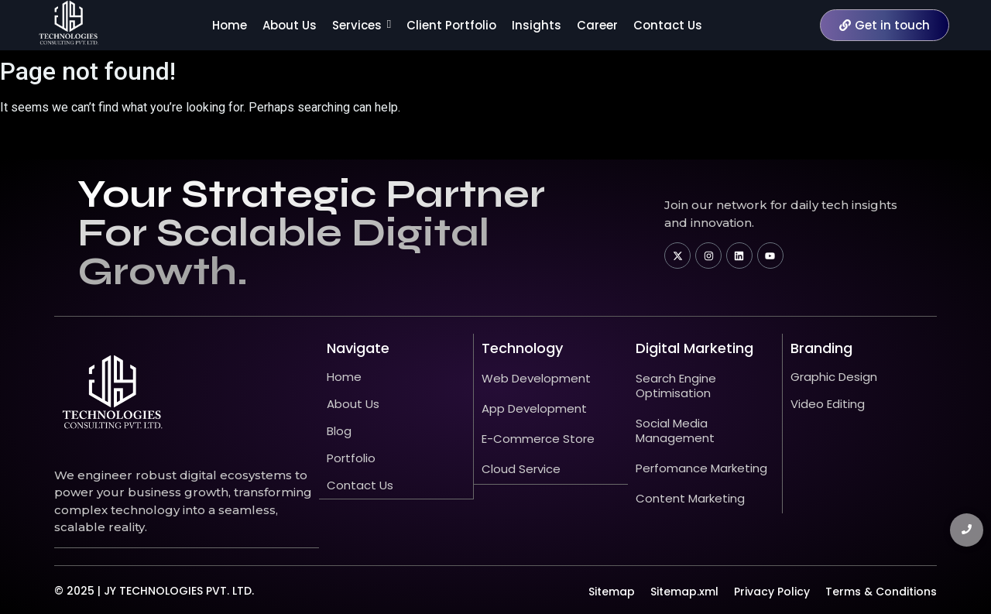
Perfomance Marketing (701, 468)
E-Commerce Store (538, 438)
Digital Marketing (694, 348)
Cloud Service (521, 469)
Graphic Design (833, 377)
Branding (821, 348)
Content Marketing (690, 498)
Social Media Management (675, 430)
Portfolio (351, 458)
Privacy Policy (772, 591)
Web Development (536, 378)
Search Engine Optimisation (676, 385)
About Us (353, 404)
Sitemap (611, 591)
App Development (534, 408)
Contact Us (360, 485)
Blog (339, 431)
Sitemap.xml (684, 591)
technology (522, 348)
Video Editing (827, 404)
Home (344, 377)
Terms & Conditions (881, 591)
